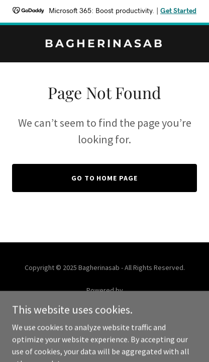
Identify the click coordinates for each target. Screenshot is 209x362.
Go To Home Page (104, 178)
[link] (104, 44)
